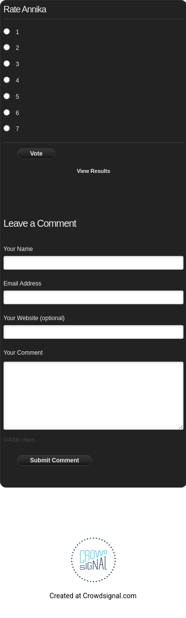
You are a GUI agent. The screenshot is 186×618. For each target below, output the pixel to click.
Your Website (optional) (34, 318)
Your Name (18, 249)
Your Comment (23, 352)
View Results (94, 171)
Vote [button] (36, 153)
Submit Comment (54, 460)
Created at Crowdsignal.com (92, 596)
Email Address (22, 283)
